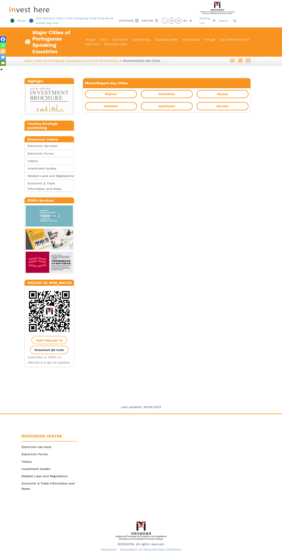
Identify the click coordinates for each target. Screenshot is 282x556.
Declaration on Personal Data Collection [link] (150, 549)
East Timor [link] (92, 44)
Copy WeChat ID (49, 340)
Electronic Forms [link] (41, 153)
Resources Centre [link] (115, 44)
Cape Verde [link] (119, 39)
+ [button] (187, 20)
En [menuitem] (201, 21)
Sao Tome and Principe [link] (234, 39)
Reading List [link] (223, 20)
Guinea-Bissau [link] (141, 39)
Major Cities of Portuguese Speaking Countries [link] (51, 42)
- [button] (180, 20)
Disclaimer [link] (109, 549)
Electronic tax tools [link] (42, 146)
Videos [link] (33, 161)
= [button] (194, 20)
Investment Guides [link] (42, 168)
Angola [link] (90, 39)
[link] (52, 8)
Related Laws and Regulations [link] (51, 176)
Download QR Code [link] (49, 350)
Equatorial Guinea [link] (166, 39)
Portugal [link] (209, 39)
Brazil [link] (103, 39)
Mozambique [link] (191, 39)
